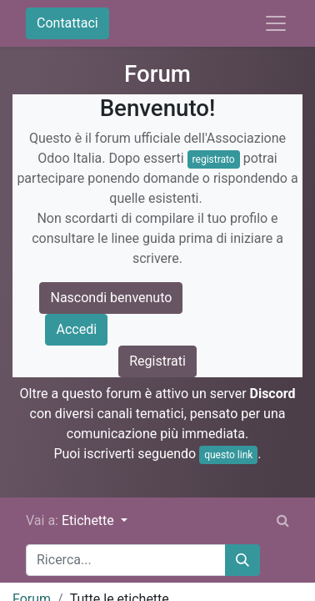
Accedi (76, 329)
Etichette (90, 520)
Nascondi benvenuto (111, 298)
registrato (213, 159)
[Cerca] (242, 560)
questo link (228, 455)
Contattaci (67, 23)
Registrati (157, 361)
